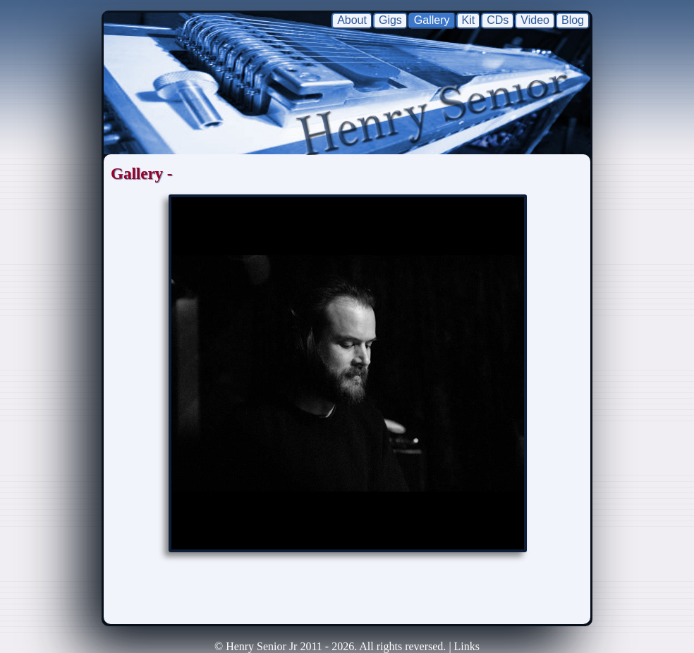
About (352, 20)
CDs (498, 20)
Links (467, 646)
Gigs (390, 20)
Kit (468, 20)
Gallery (432, 20)
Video (534, 20)
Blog (572, 20)
